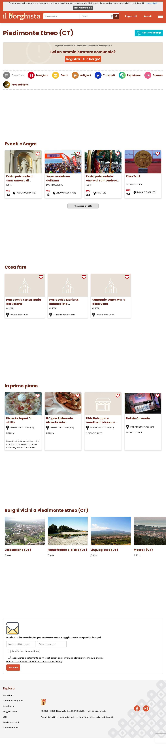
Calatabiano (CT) (18, 550)
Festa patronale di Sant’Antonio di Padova (19, 180)
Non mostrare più (83, 7)
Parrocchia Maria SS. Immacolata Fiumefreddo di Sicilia (65, 304)
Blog (5, 716)
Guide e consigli (11, 722)
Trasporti (109, 75)
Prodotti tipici (20, 84)
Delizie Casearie (138, 418)
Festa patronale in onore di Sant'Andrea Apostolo (101, 180)
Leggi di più (151, 3)
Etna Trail (133, 176)
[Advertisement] (83, 113)
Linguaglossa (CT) (104, 550)
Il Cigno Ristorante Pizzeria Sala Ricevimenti (59, 422)
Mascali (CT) (143, 550)
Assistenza (8, 706)
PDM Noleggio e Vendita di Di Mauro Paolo (100, 422)
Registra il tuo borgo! (83, 59)
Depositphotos (10, 727)
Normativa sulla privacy (71, 717)
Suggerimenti (10, 711)
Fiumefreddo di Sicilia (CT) (67, 550)
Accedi (147, 16)
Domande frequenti (13, 700)
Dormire (158, 75)
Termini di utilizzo (49, 717)
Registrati (131, 16)
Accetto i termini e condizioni (25, 651)
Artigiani (85, 75)
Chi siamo (8, 695)
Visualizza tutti (83, 205)
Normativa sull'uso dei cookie (99, 717)
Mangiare (42, 75)
